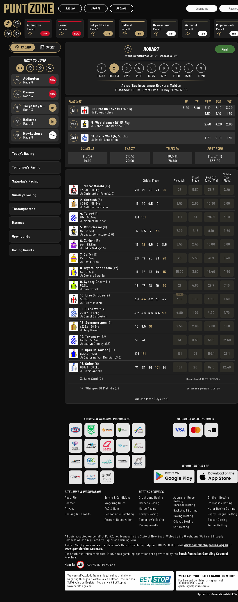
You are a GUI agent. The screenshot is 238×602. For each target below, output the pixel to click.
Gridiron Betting (218, 497)
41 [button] (179, 340)
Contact (70, 503)
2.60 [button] (195, 203)
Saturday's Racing (25, 181)
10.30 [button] (211, 203)
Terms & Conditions (118, 497)
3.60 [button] (195, 271)
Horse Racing (147, 508)
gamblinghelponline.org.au (194, 586)
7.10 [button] (227, 285)
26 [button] (179, 190)
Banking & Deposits (78, 514)
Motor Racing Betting (222, 508)
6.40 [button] (227, 258)
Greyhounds (21, 236)
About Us (71, 497)
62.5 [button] (211, 367)
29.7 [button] (211, 285)
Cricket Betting (183, 521)
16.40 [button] (211, 271)
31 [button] (195, 217)
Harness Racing (149, 503)
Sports (95, 8)
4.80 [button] (195, 285)
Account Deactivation (119, 519)
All (20, 68)
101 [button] (179, 367)
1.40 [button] (195, 299)
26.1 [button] (227, 353)
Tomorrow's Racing (26, 167)
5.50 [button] (195, 190)
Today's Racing (23, 153)
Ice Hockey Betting (220, 503)
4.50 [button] (227, 271)
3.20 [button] (211, 299)
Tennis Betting (217, 525)
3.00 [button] (227, 203)
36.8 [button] (227, 217)
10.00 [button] (211, 244)
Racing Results (23, 250)
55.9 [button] (211, 340)
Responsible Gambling (119, 514)
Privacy (69, 508)
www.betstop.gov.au (79, 586)
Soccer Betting (217, 519)
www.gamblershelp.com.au (83, 549)
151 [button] (180, 217)
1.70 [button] (195, 312)
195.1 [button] (211, 353)
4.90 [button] (211, 312)
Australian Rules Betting (184, 499)
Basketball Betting (185, 510)
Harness (18, 222)
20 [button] (195, 367)
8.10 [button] (211, 231)
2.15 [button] (195, 231)
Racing (70, 8)
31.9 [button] (211, 258)
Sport (50, 47)
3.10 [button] (180, 299)
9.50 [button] (180, 203)
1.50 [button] (227, 299)
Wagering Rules (115, 503)
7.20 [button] (227, 190)
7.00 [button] (180, 231)
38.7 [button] (211, 190)
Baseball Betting (184, 505)
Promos (121, 8)
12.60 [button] (211, 326)
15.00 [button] (180, 271)
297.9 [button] (211, 217)
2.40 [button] (195, 244)
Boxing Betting (183, 516)
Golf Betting (181, 527)
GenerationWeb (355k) (224, 594)
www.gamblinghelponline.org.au (206, 545)
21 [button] (179, 285)
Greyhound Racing (151, 497)
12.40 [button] (227, 367)
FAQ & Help (112, 508)
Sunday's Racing (24, 195)
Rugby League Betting (222, 514)
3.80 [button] (227, 326)
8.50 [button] (180, 244)
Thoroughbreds (23, 208)
